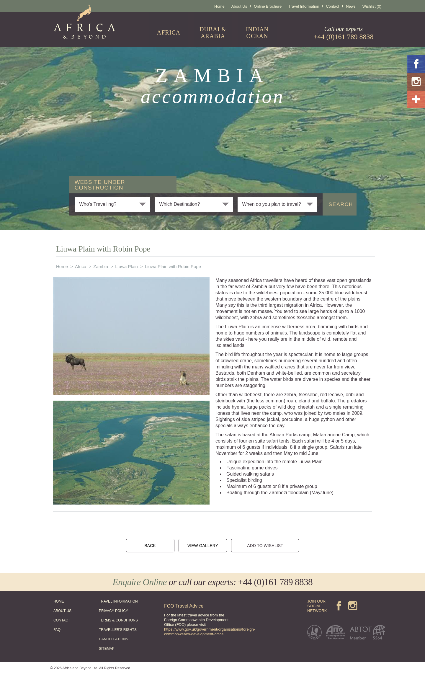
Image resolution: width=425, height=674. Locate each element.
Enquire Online (139, 582)
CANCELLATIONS (113, 639)
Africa (80, 266)
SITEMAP (107, 649)
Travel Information (303, 6)
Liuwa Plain (126, 266)
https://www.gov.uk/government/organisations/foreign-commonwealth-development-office (209, 631)
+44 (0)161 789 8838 (275, 582)
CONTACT (61, 620)
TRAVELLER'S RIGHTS (118, 630)
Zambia (100, 266)
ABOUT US (62, 611)
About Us (239, 6)
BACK (150, 545)
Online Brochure (268, 6)
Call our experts (343, 33)
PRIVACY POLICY (113, 611)
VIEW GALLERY (202, 545)
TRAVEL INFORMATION (118, 601)
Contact (332, 6)
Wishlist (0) (371, 6)
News (351, 6)
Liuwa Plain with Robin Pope (173, 266)
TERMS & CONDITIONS (118, 620)
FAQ (57, 630)
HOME (58, 601)
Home (219, 6)
